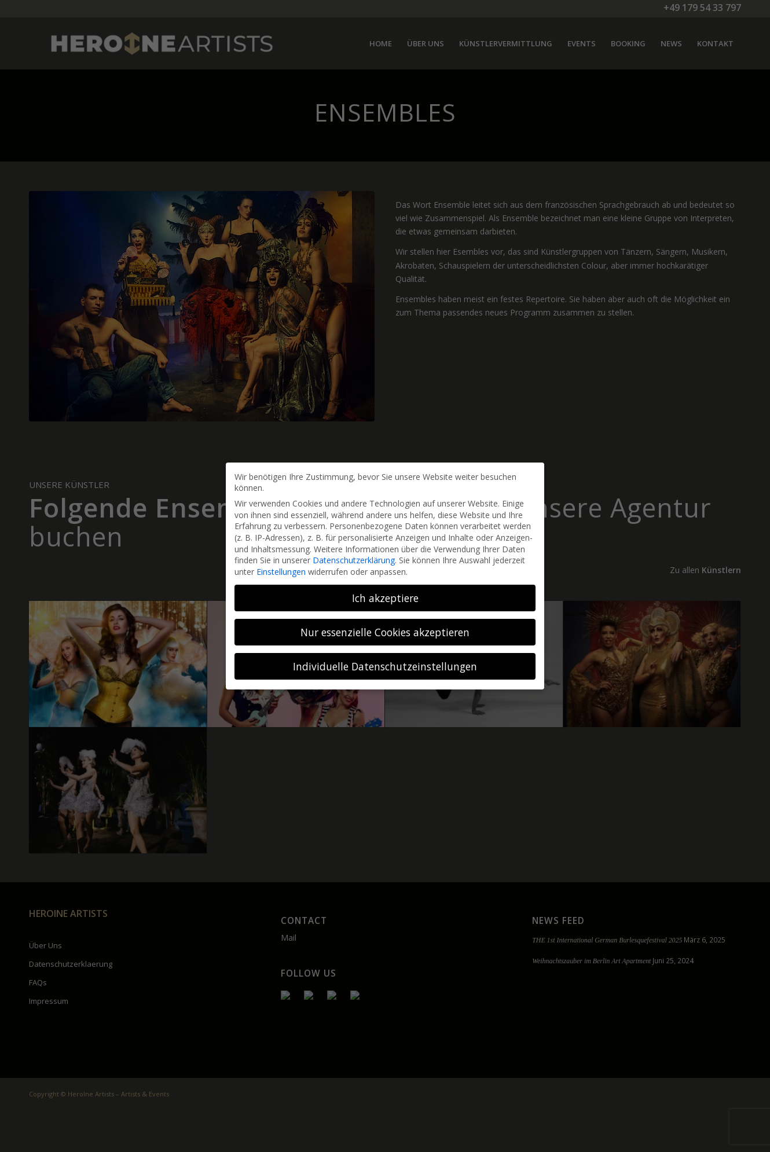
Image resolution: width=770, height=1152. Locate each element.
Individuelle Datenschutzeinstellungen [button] (385, 666)
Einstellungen (281, 571)
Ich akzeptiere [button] (385, 598)
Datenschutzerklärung (354, 560)
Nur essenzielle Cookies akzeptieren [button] (385, 632)
